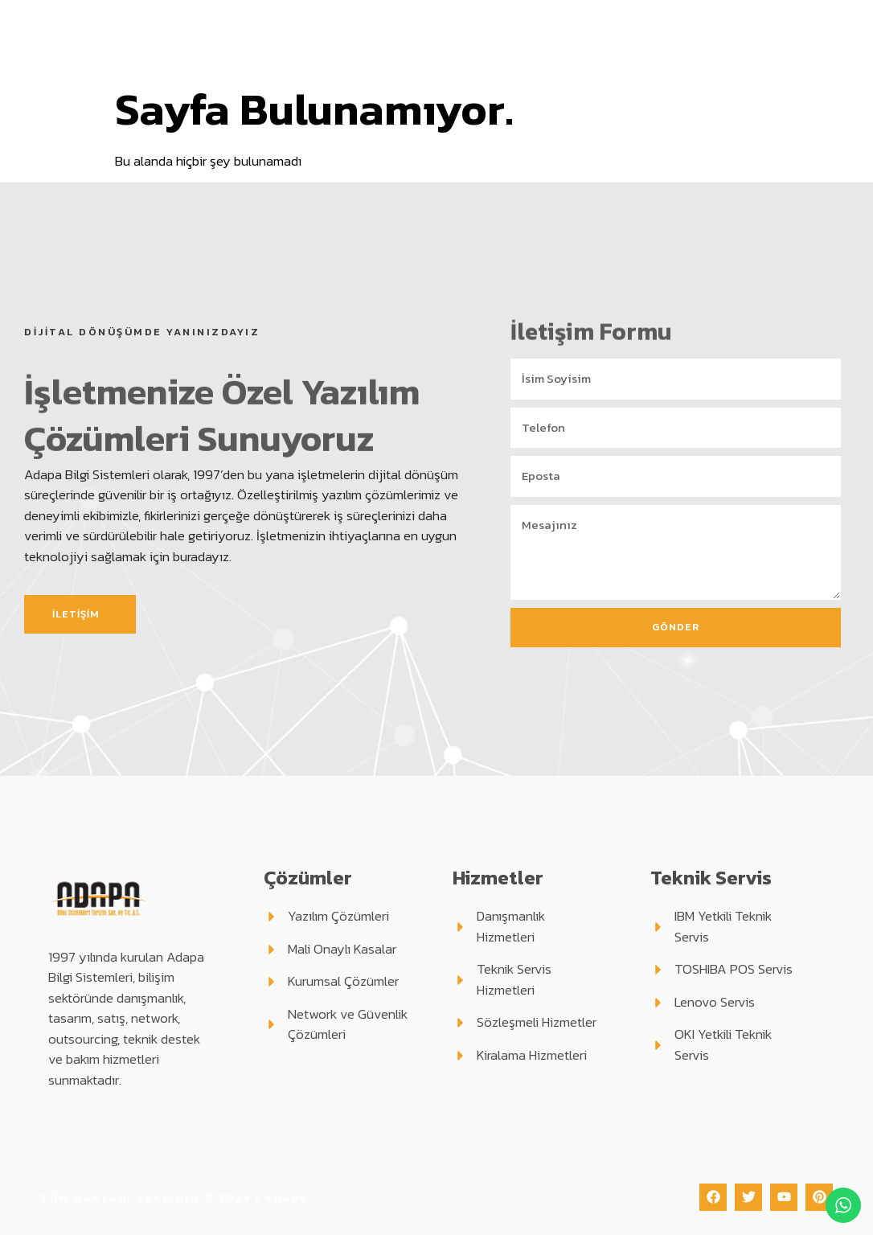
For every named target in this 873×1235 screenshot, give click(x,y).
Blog (791, 18)
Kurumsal (303, 18)
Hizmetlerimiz (510, 18)
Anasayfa (219, 18)
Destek (729, 18)
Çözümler (400, 18)
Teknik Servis (630, 18)
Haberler (467, 55)
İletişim (533, 55)
